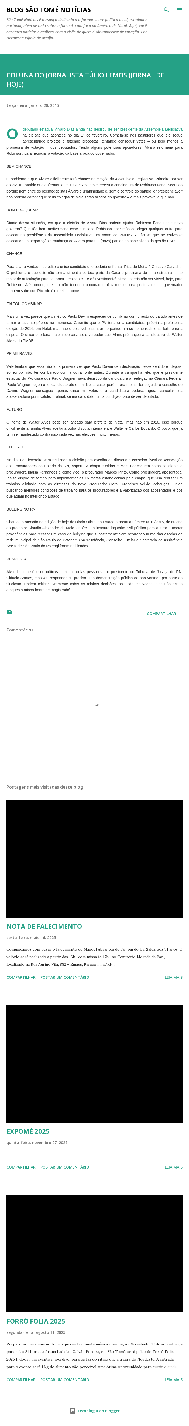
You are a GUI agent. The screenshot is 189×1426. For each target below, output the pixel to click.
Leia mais (174, 977)
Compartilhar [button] (161, 613)
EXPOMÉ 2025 (28, 1131)
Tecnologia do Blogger (95, 1410)
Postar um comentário (64, 977)
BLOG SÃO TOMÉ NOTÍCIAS (48, 9)
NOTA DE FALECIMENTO (44, 926)
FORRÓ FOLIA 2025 (35, 1320)
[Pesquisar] (166, 9)
